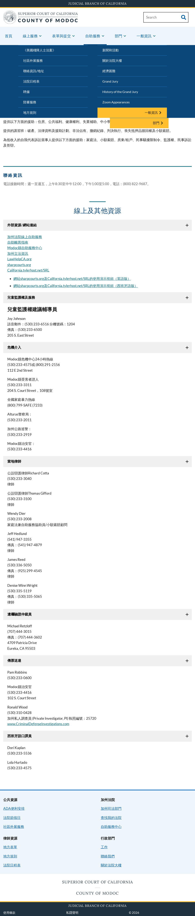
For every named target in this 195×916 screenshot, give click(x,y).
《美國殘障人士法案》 (39, 50)
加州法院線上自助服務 (24, 237)
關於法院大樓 (112, 60)
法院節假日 (12, 817)
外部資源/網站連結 (22, 225)
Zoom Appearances (116, 102)
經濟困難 (108, 71)
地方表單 (10, 847)
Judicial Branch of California (97, 3)
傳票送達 (14, 660)
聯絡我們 (108, 856)
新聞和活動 (110, 50)
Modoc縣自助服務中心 (24, 248)
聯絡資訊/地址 (33, 71)
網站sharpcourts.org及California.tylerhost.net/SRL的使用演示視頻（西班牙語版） (75, 286)
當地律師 (14, 461)
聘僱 (26, 92)
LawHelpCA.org (19, 259)
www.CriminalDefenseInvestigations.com (38, 724)
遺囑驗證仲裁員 (19, 614)
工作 (104, 847)
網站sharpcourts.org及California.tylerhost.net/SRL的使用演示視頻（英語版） (72, 278)
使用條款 (9, 912)
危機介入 (14, 347)
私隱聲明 (72, 912)
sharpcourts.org (19, 265)
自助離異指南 (17, 242)
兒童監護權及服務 (21, 297)
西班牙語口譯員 (19, 736)
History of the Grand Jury (120, 92)
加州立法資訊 (17, 253)
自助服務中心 (111, 826)
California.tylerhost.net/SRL (28, 270)
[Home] (40, 21)
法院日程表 (31, 81)
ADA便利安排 (14, 808)
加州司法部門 (111, 808)
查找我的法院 (111, 817)
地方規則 (29, 112)
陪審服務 (29, 102)
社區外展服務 (33, 60)
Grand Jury (110, 81)
